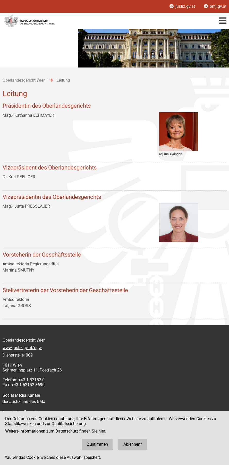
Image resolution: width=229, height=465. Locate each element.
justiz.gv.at (182, 6)
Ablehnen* (132, 444)
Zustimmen (97, 444)
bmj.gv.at (215, 6)
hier (101, 431)
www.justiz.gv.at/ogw (22, 347)
